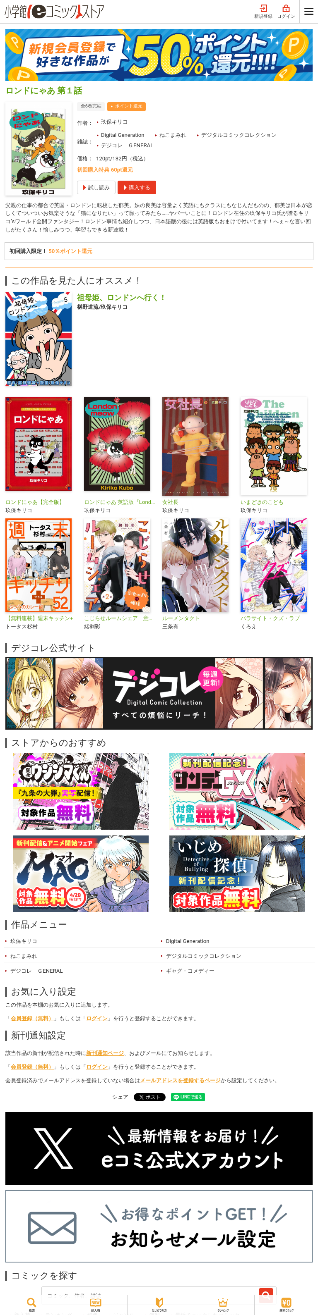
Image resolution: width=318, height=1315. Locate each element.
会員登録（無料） (32, 1018)
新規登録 (263, 12)
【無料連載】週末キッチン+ (39, 618)
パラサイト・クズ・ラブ (270, 618)
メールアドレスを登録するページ (180, 1080)
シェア (120, 1097)
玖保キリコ (114, 122)
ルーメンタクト (181, 618)
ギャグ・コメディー (190, 971)
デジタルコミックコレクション (239, 135)
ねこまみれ (172, 135)
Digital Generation (122, 135)
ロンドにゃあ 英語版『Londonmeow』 (120, 502)
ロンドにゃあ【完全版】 (35, 502)
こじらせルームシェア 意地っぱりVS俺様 (120, 618)
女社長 (170, 502)
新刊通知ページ (105, 1053)
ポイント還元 (128, 106)
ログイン (286, 12)
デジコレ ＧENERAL (127, 145)
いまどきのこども (262, 502)
